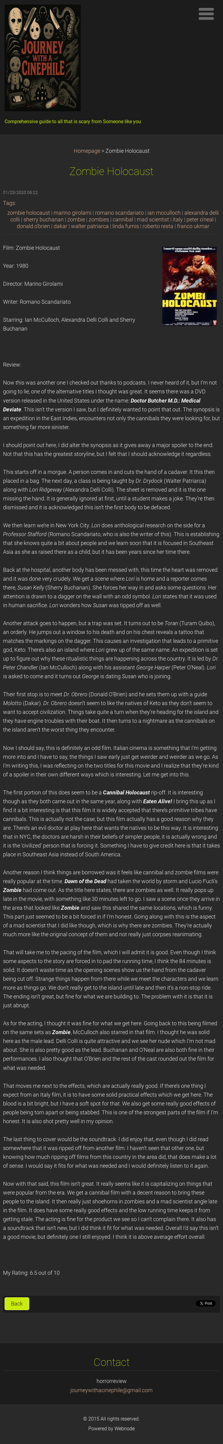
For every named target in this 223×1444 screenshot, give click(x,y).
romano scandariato (119, 213)
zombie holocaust (28, 213)
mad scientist (153, 220)
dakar (60, 226)
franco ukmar (193, 226)
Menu (206, 14)
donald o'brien (33, 226)
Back (17, 1304)
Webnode (125, 1428)
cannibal (123, 220)
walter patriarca (90, 226)
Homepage (87, 151)
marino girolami (72, 213)
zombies (99, 220)
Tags (9, 203)
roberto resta (158, 226)
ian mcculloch (164, 213)
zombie (76, 220)
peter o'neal (200, 220)
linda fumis (125, 226)
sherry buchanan (43, 220)
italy (178, 220)
